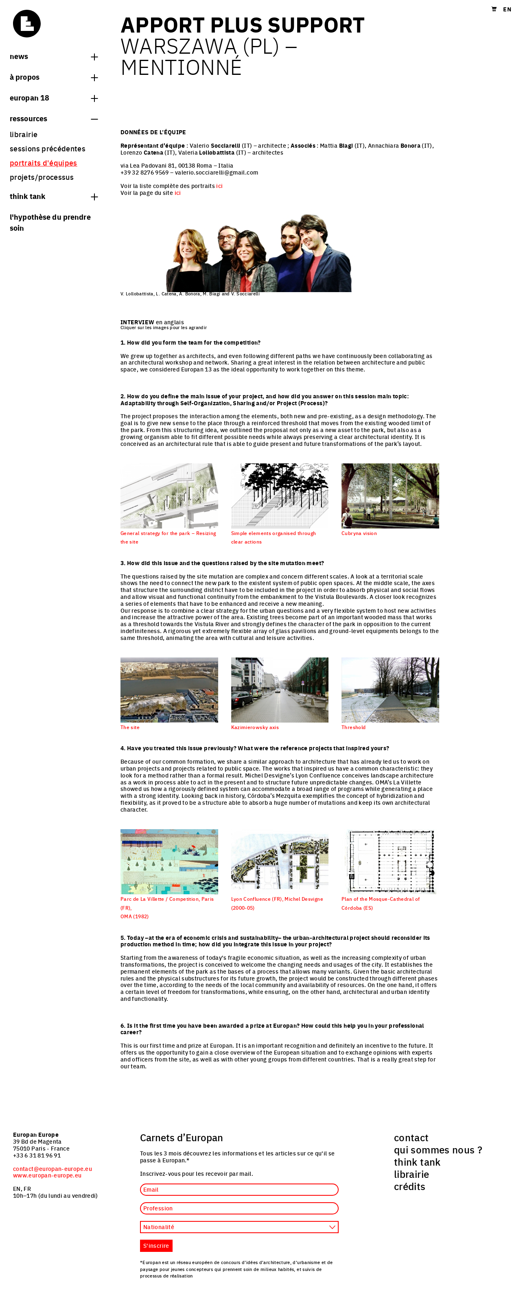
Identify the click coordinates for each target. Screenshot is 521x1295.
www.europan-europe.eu (47, 1175)
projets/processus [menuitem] (42, 177)
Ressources (54, 118)
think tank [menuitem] (417, 1161)
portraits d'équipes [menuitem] (43, 162)
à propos (54, 76)
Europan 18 (54, 97)
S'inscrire (156, 1245)
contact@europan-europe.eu (52, 1168)
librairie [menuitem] (23, 134)
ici (219, 185)
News (54, 55)
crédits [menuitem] (410, 1186)
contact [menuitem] (411, 1137)
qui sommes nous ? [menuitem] (438, 1149)
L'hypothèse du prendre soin (50, 222)
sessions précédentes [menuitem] (47, 148)
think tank (54, 195)
